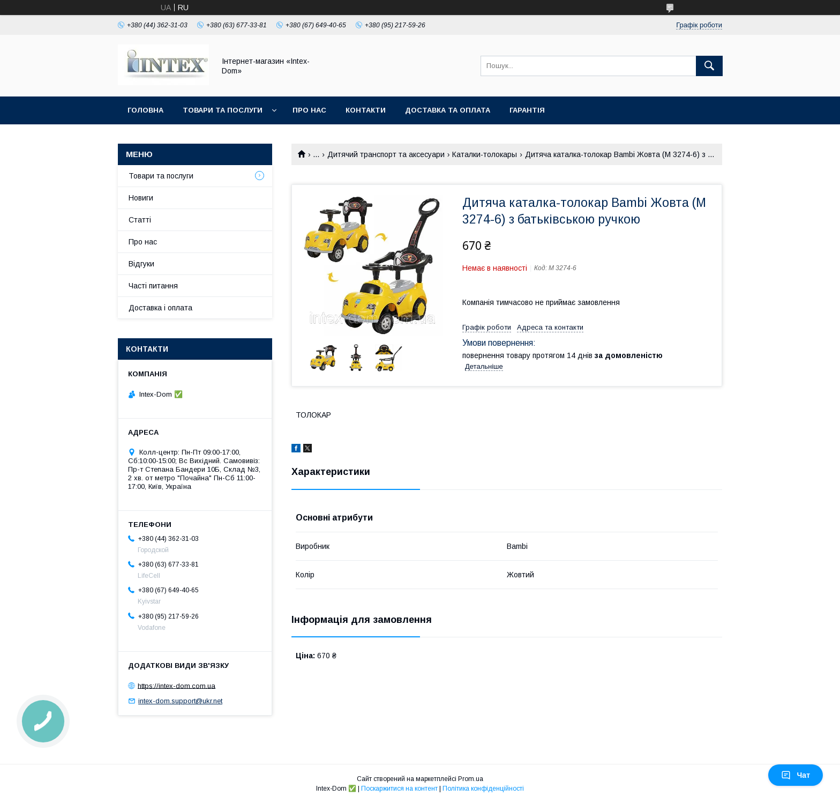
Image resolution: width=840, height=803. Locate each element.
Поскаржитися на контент (399, 788)
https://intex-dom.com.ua (176, 685)
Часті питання (153, 285)
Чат (795, 775)
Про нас (309, 110)
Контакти (366, 110)
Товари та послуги (222, 110)
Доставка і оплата (160, 307)
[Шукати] (709, 66)
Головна (145, 110)
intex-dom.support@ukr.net (180, 701)
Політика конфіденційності (483, 788)
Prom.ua (470, 779)
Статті (140, 219)
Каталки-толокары (484, 154)
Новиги (141, 198)
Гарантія (527, 110)
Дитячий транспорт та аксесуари (386, 154)
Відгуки (141, 263)
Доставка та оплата (447, 110)
